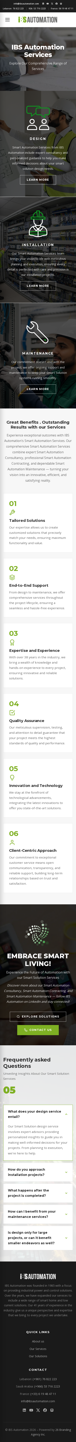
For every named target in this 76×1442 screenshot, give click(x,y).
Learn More (38, 179)
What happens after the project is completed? (38, 1193)
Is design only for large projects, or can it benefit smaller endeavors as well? (38, 1238)
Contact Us (38, 1030)
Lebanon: (13, 8)
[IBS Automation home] (37, 20)
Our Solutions (38, 1356)
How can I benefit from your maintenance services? (38, 1214)
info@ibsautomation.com (38, 1401)
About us (38, 1341)
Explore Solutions (38, 1016)
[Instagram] (61, 3)
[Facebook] (56, 3)
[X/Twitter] (52, 3)
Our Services (38, 1349)
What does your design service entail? (38, 1114)
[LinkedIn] (43, 3)
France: (62, 8)
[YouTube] (47, 3)
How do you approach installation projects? (38, 1172)
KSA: (37, 8)
